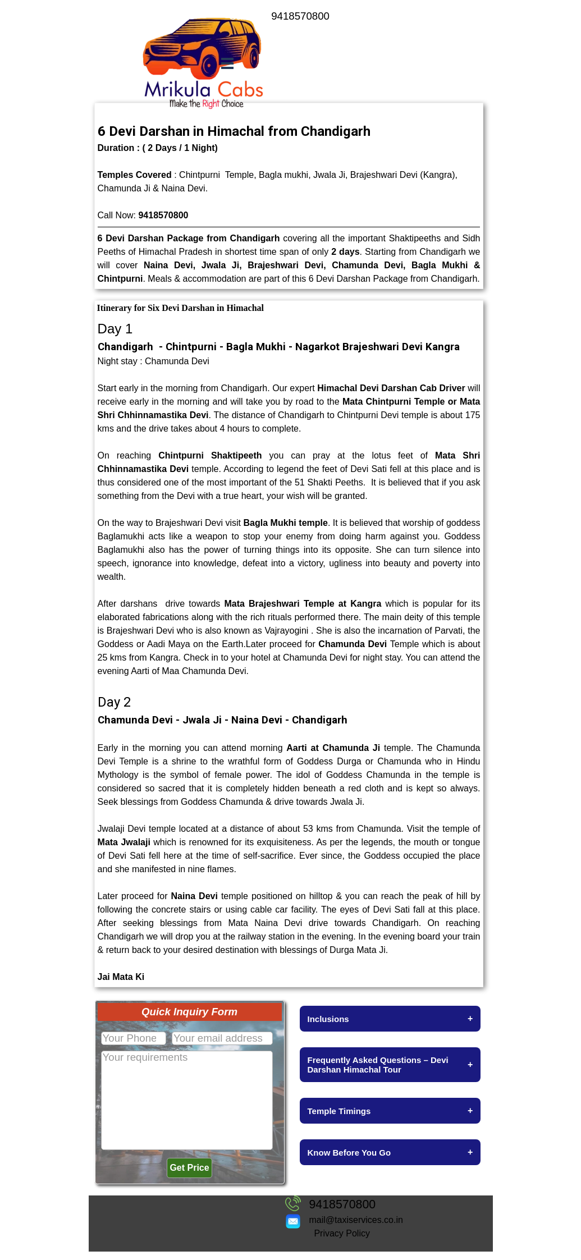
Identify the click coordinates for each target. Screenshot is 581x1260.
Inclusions (390, 1019)
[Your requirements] (187, 1100)
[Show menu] (227, 63)
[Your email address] (222, 1038)
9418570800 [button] (163, 215)
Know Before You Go (390, 1152)
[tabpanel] (324, 16)
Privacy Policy (342, 1233)
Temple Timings (390, 1111)
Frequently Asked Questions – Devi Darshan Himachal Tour (390, 1064)
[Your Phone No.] (133, 1038)
